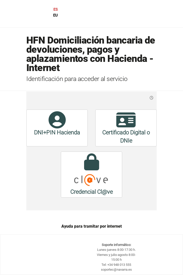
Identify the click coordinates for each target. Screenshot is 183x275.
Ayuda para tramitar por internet (91, 226)
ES (55, 9)
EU (55, 15)
